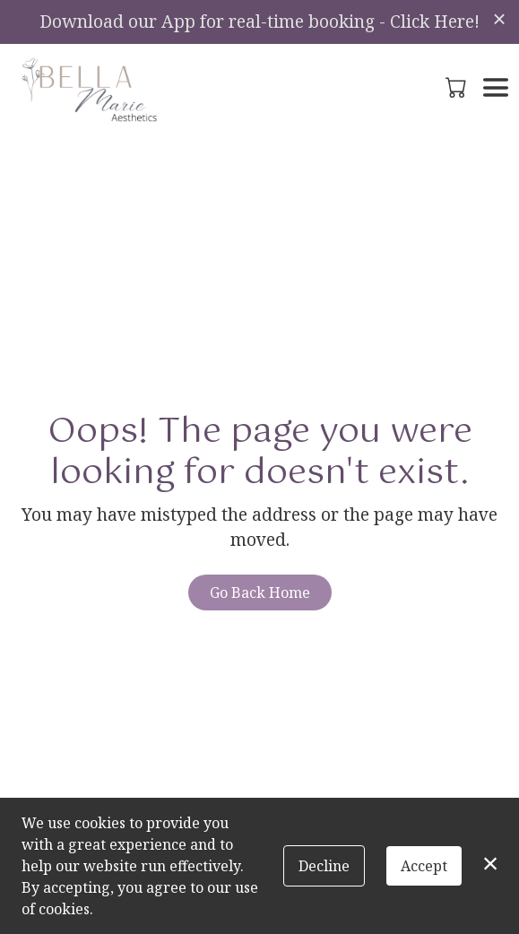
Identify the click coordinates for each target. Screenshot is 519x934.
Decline (324, 866)
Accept (424, 866)
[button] (457, 87)
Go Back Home (260, 592)
